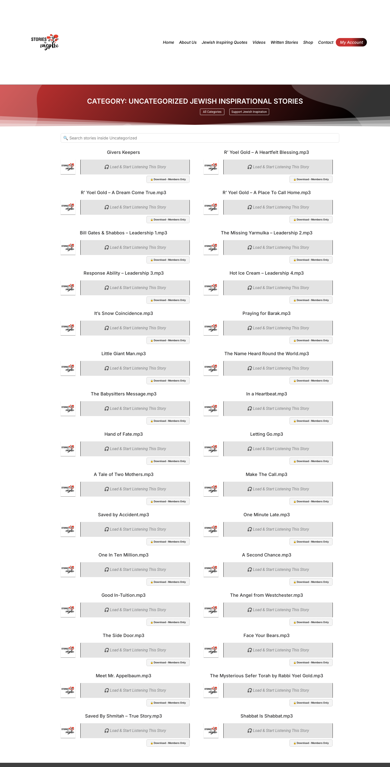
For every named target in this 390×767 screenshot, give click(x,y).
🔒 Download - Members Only (168, 179)
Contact (325, 42)
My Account (351, 42)
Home (168, 42)
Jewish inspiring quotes (224, 42)
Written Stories (284, 42)
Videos (259, 42)
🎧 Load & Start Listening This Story (135, 167)
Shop (308, 42)
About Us (188, 42)
